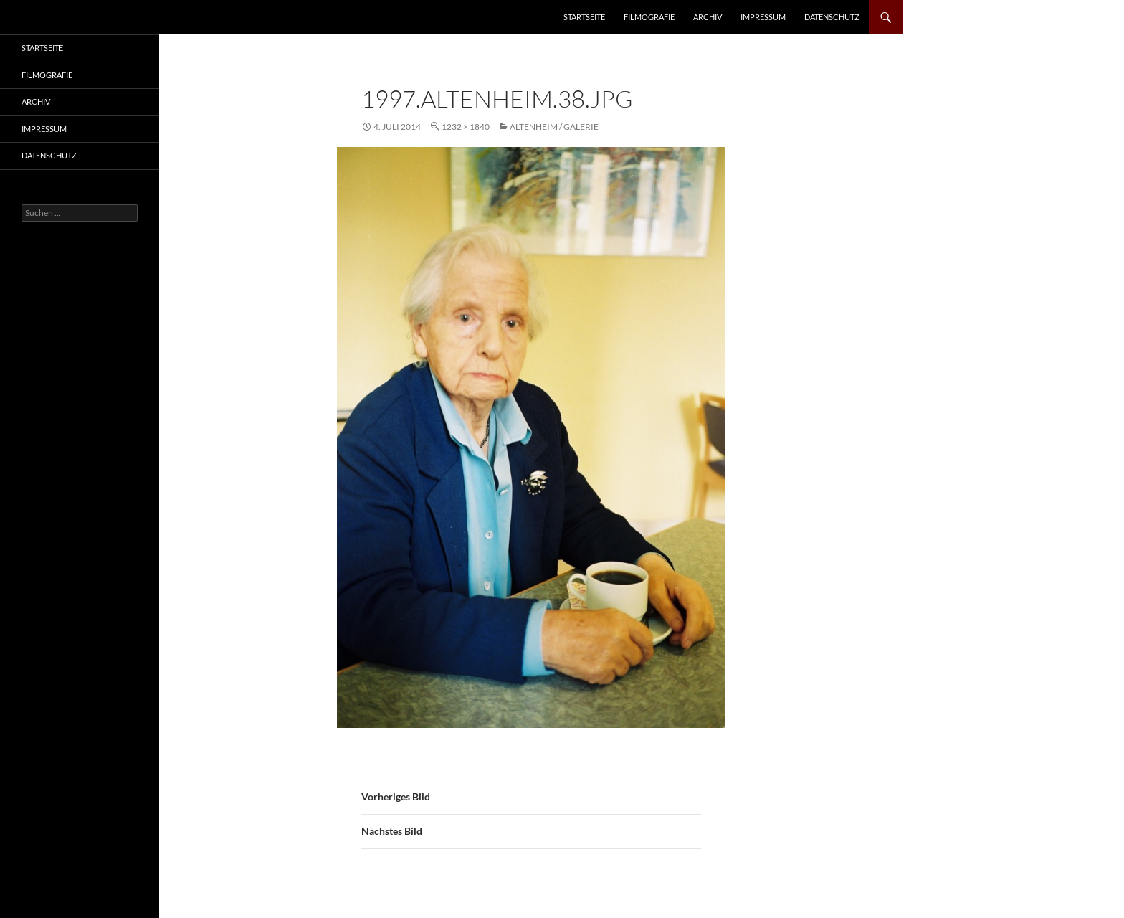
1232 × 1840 (466, 126)
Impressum (763, 17)
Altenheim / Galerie (554, 126)
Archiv (707, 17)
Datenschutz (831, 17)
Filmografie (649, 17)
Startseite (584, 17)
